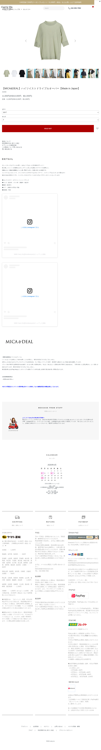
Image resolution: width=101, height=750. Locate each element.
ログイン (46, 731)
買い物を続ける (7, 154)
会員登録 (36, 731)
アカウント (24, 731)
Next (74, 45)
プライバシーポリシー (66, 735)
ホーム (4, 14)
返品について (6, 146)
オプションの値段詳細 (9, 150)
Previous (26, 45)
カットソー (26, 14)
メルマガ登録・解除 (74, 731)
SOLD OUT (48, 133)
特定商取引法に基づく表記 (10, 148)
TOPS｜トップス (14, 14)
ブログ (30, 735)
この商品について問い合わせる (12, 152)
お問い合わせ (58, 731)
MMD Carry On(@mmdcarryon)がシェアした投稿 (29, 259)
